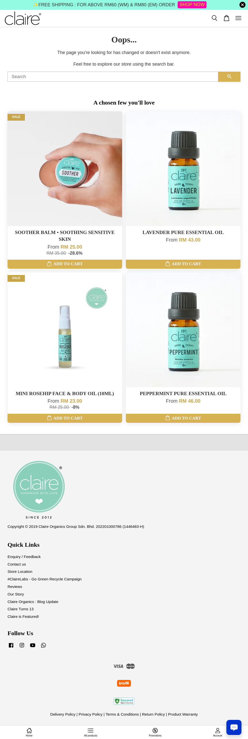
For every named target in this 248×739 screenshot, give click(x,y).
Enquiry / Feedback (24, 557)
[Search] (113, 77)
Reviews (15, 586)
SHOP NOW (192, 4)
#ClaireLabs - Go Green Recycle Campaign (45, 579)
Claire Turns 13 (21, 609)
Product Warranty (183, 714)
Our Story (16, 594)
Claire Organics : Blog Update (33, 601)
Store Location (20, 571)
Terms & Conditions (122, 714)
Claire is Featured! (23, 616)
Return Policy (153, 714)
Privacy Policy (91, 714)
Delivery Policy (62, 714)
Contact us (17, 564)
